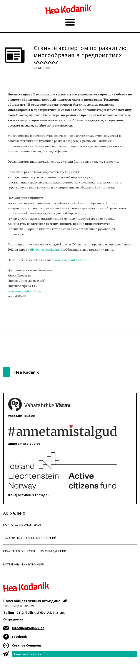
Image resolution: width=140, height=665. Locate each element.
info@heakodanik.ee (28, 628)
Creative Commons (27, 645)
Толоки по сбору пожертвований (29, 538)
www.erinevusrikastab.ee (70, 260)
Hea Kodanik (26, 372)
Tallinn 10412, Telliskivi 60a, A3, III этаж (34, 612)
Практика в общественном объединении (34, 551)
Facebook (19, 637)
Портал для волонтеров (22, 525)
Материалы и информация (23, 564)
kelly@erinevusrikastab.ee (46, 249)
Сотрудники (13, 619)
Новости (15, 313)
